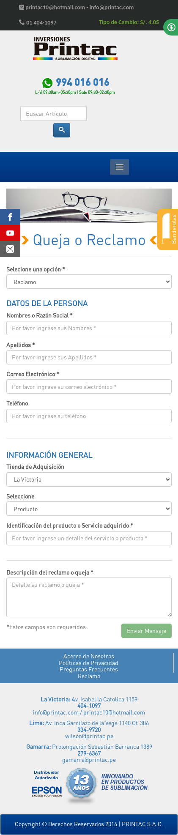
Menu (119, 167)
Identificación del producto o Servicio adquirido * (69, 525)
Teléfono (17, 403)
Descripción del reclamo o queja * (49, 572)
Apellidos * (20, 345)
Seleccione (20, 496)
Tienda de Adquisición (35, 466)
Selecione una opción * (35, 269)
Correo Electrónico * (32, 374)
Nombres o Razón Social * (39, 315)
